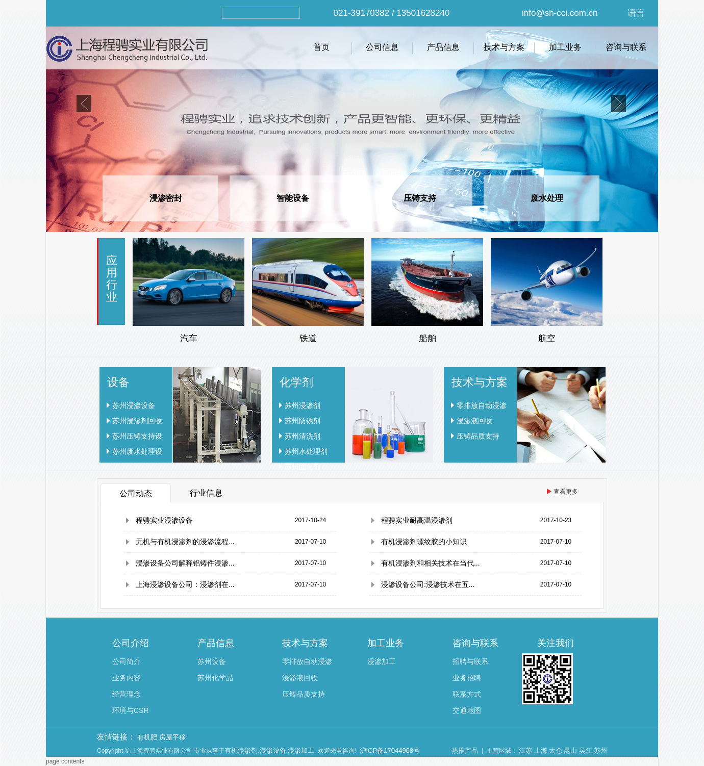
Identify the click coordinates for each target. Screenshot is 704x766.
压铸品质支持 (478, 436)
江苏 (525, 750)
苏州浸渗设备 (133, 405)
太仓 (555, 750)
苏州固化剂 (302, 467)
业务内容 (126, 678)
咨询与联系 (626, 47)
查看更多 (566, 491)
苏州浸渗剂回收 (137, 421)
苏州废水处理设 (137, 451)
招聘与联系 (470, 661)
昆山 (570, 750)
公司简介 (126, 661)
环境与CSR (130, 710)
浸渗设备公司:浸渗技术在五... (428, 584)
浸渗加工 (381, 661)
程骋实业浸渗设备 (164, 520)
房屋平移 (172, 737)
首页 (321, 47)
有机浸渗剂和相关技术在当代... (430, 563)
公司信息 (382, 47)
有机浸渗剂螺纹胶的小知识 (424, 542)
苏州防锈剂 (302, 421)
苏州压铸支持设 (137, 436)
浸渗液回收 (474, 421)
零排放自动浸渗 (482, 405)
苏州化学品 (215, 678)
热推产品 (464, 750)
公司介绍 (130, 643)
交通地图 (466, 710)
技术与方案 (504, 47)
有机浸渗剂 (241, 750)
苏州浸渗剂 (302, 405)
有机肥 (147, 737)
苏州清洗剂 (302, 436)
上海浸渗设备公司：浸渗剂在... (185, 584)
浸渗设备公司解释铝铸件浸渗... (185, 563)
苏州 (600, 750)
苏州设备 (211, 661)
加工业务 (565, 47)
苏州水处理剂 (306, 451)
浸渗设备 (273, 750)
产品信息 (443, 47)
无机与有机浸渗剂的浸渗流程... (185, 542)
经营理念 (126, 694)
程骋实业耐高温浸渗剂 (416, 520)
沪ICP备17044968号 (390, 750)
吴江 (585, 750)
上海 (540, 750)
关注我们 (555, 643)
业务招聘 (466, 678)
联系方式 (466, 694)
